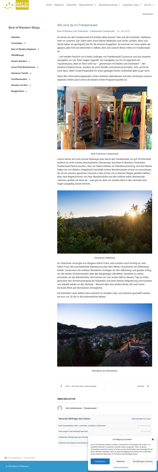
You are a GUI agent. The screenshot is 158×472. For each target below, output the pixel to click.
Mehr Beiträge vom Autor (141, 419)
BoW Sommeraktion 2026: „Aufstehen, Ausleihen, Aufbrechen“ (82, 426)
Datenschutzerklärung (121, 467)
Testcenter (71, 5)
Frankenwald (108, 31)
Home (49, 5)
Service (149, 5)
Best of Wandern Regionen (25, 49)
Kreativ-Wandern (20, 61)
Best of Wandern (65, 31)
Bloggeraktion (19, 91)
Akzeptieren (100, 461)
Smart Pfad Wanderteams (25, 67)
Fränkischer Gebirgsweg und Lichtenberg (74, 437)
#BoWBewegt (17, 55)
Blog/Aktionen (87, 5)
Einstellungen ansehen (143, 461)
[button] (152, 439)
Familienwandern (21, 79)
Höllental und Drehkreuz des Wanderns (73, 443)
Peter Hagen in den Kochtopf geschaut (73, 431)
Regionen (59, 5)
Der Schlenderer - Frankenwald (88, 31)
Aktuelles (15, 37)
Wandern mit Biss (21, 85)
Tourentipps (18, 43)
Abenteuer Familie (21, 73)
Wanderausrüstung (109, 5)
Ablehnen (120, 461)
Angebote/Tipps (132, 5)
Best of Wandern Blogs (24, 27)
